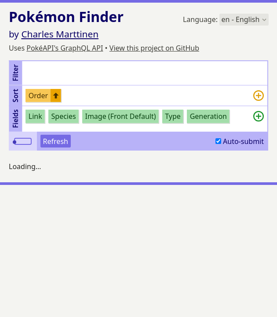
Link (35, 116)
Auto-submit (239, 141)
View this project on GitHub (154, 48)
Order (38, 95)
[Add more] (258, 95)
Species (63, 116)
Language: (226, 19)
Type (173, 116)
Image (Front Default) (120, 116)
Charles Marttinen (59, 34)
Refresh (55, 141)
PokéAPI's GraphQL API (64, 48)
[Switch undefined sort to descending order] (56, 95)
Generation (208, 116)
